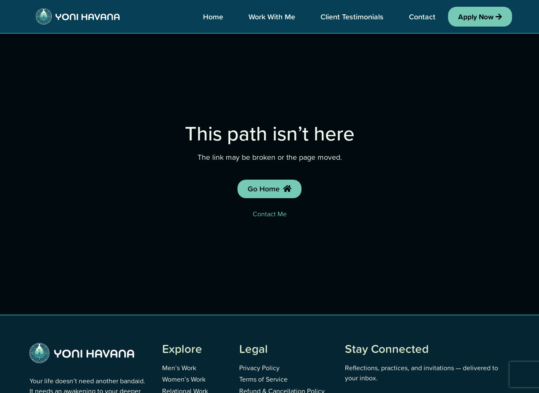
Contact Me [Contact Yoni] (270, 213)
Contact (422, 16)
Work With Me (271, 16)
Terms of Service (263, 379)
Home (213, 16)
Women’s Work (183, 379)
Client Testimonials (352, 16)
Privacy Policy (259, 367)
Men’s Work (179, 367)
